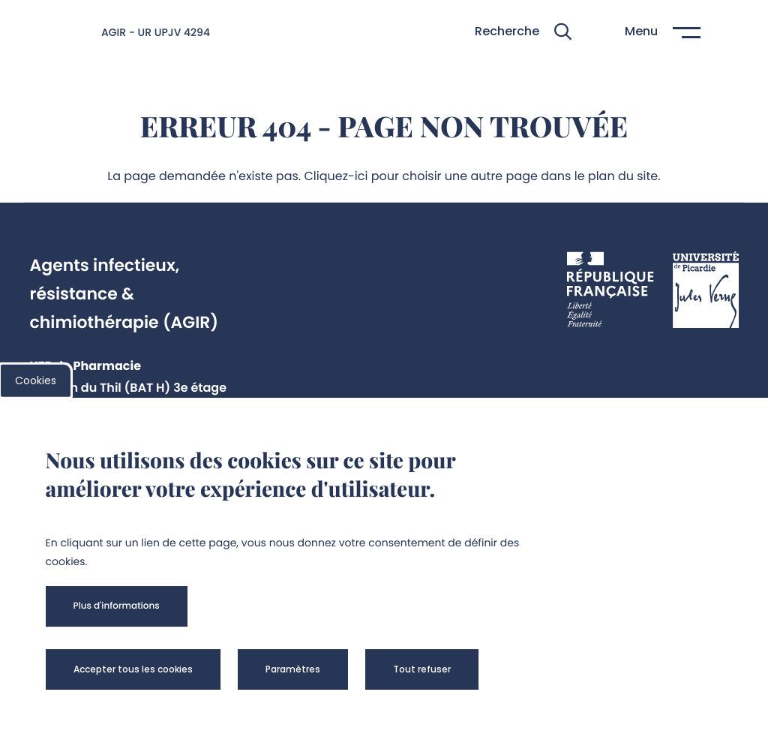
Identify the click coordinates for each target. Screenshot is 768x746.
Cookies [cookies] (35, 380)
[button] (523, 32)
